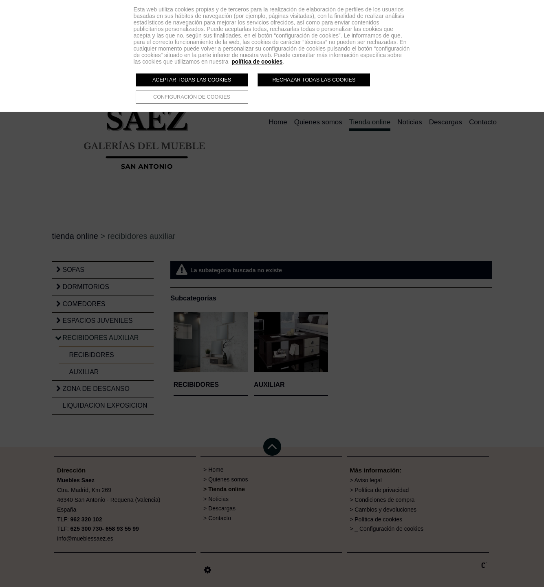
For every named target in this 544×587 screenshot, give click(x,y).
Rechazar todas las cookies (313, 80)
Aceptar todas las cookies (191, 80)
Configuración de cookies (191, 97)
